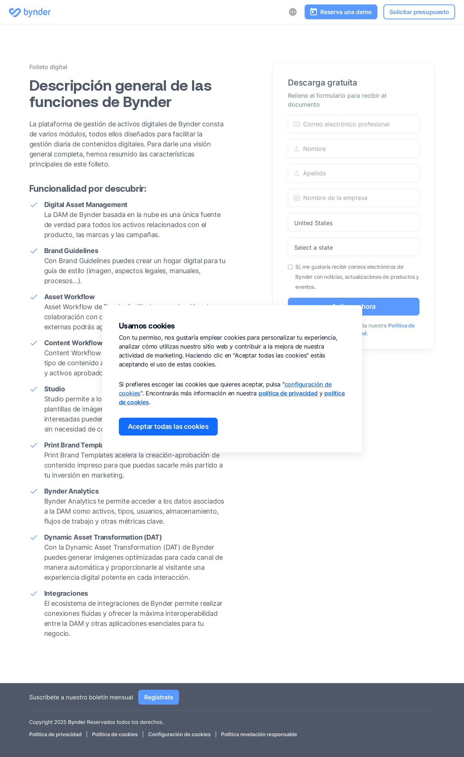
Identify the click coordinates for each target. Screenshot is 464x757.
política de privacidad (288, 393)
